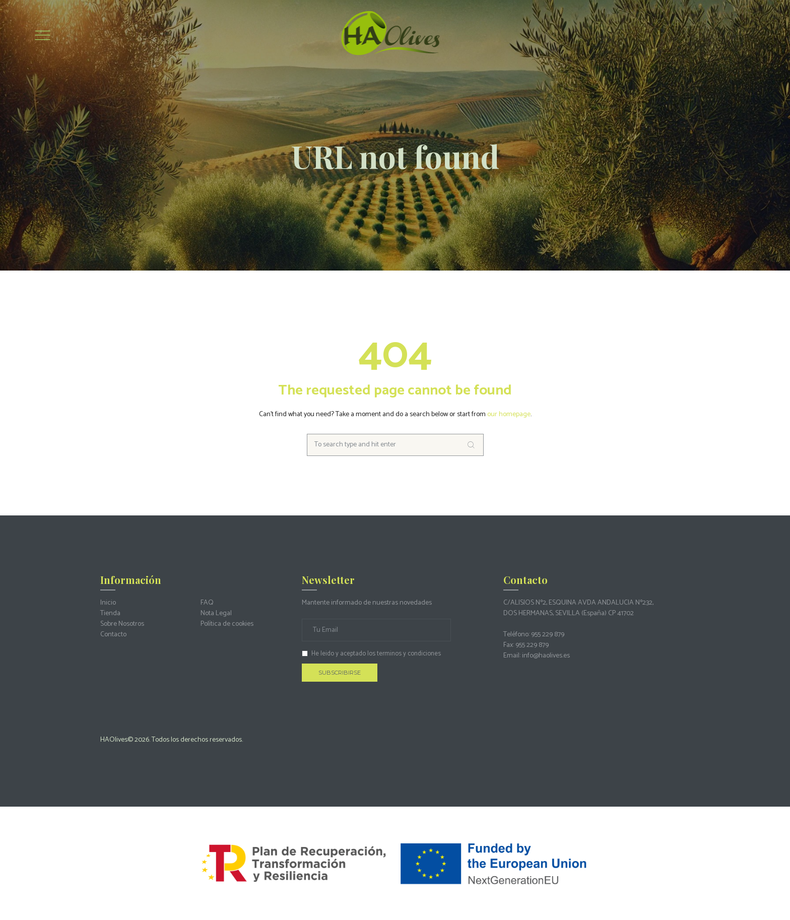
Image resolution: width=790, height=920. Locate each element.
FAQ (207, 603)
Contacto (113, 634)
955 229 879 (547, 634)
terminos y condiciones (409, 653)
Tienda (110, 613)
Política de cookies (227, 624)
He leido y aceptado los (371, 654)
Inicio (108, 603)
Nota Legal (216, 613)
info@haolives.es (546, 656)
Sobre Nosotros (122, 624)
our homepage (509, 414)
